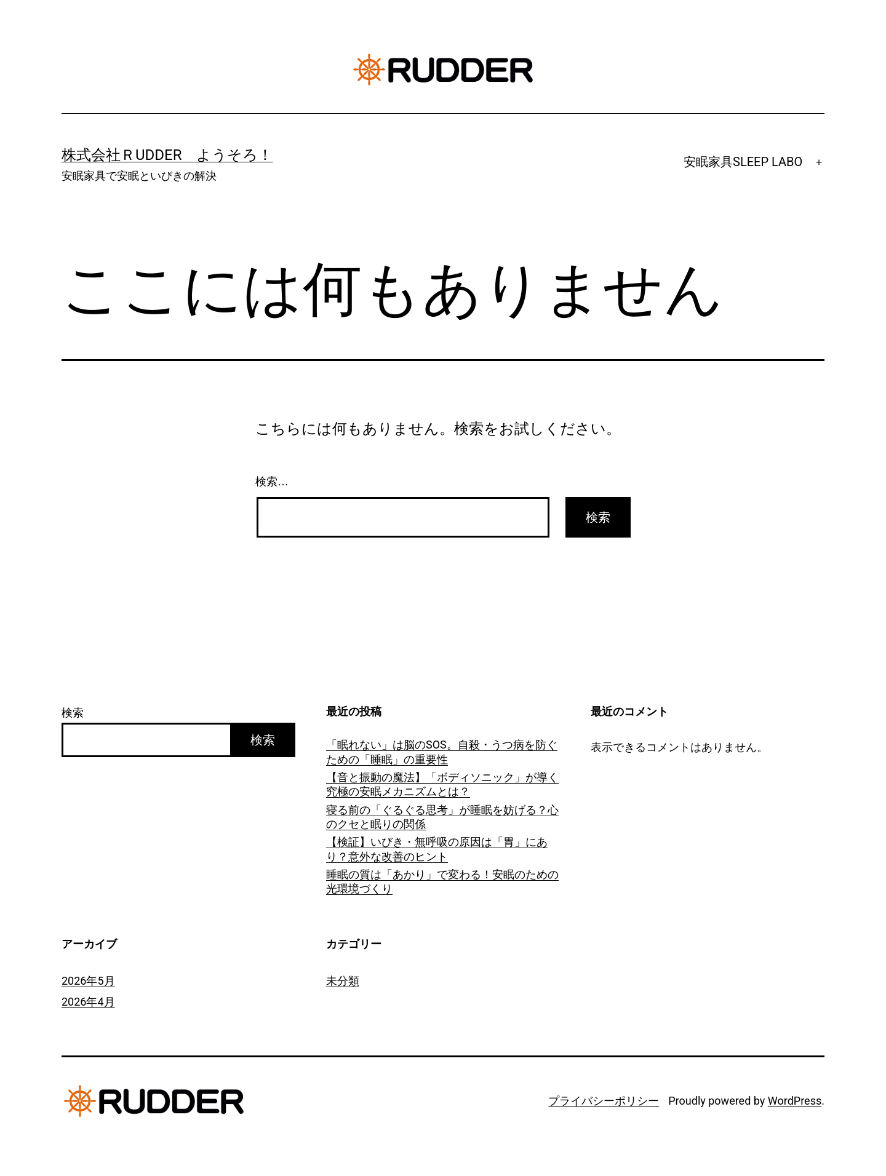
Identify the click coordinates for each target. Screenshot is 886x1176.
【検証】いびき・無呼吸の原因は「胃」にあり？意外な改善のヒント (437, 848)
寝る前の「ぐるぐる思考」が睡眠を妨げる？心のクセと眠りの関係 (442, 816)
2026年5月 (88, 980)
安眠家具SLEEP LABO (743, 161)
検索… (272, 481)
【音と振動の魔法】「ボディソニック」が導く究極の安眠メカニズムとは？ (442, 784)
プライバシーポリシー (603, 1100)
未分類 (342, 980)
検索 (73, 712)
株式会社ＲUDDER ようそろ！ (167, 155)
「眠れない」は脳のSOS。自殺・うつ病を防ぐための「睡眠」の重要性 (441, 751)
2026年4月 (88, 1001)
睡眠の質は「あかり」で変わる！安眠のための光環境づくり (442, 881)
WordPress (794, 1100)
